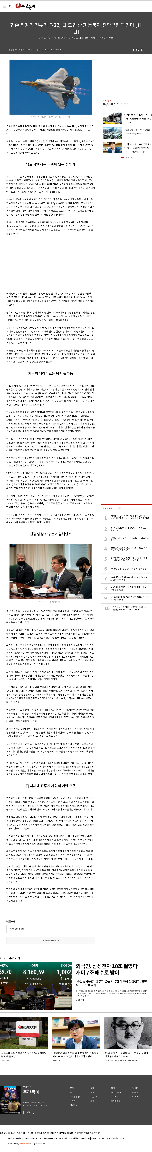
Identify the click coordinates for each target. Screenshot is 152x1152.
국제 (92, 1092)
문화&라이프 (75, 1097)
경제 (92, 1088)
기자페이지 (115, 1101)
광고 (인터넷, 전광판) (25, 1133)
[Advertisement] (24, 263)
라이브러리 (115, 1097)
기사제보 (135, 1088)
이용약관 (54, 1133)
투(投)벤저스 (111, 104)
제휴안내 (38, 1133)
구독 (125, 104)
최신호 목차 (116, 1092)
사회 (72, 1092)
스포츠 (73, 1101)
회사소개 (11, 1133)
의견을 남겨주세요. (16, 929)
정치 (72, 1088)
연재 (113, 1088)
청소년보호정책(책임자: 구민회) (87, 1133)
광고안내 (135, 1097)
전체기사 (74, 1105)
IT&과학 (93, 1097)
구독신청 (135, 1092)
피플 (92, 1101)
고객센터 (46, 1133)
